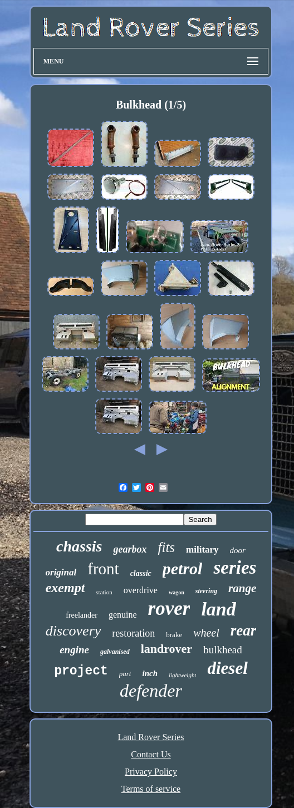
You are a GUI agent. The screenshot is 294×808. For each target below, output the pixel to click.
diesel (227, 668)
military (202, 549)
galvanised (115, 652)
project (81, 671)
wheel (206, 633)
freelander (81, 615)
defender (151, 691)
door (238, 550)
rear (244, 630)
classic (140, 573)
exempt (65, 587)
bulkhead (222, 650)
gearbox (129, 549)
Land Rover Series (150, 737)
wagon (176, 592)
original (61, 572)
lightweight (183, 675)
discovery (73, 631)
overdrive (141, 590)
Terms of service (150, 789)
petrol (183, 568)
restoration (133, 633)
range (242, 588)
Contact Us (151, 754)
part (125, 673)
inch (150, 673)
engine (74, 650)
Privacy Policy (151, 771)
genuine (123, 614)
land (218, 609)
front (103, 569)
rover (169, 608)
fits (166, 547)
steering (206, 591)
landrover (166, 649)
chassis (79, 546)
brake (174, 634)
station (104, 592)
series (234, 568)
